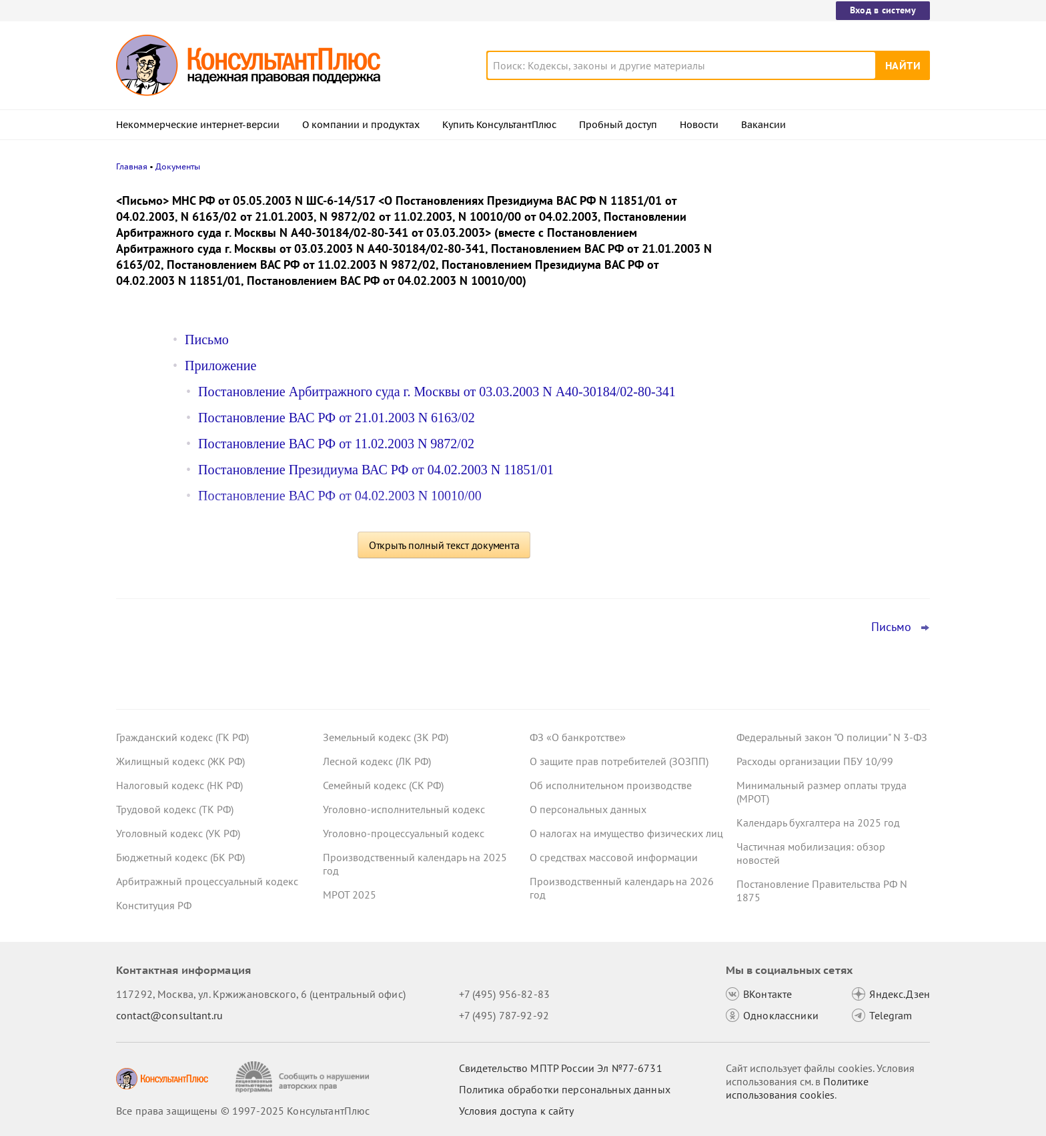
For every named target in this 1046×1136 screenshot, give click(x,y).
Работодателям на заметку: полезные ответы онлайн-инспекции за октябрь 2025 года (827, 261)
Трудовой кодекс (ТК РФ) (174, 809)
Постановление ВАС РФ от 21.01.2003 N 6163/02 (336, 417)
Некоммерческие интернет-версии (198, 125)
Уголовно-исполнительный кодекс (404, 809)
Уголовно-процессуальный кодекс (403, 833)
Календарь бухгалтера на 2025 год (818, 822)
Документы (177, 166)
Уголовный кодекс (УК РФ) (178, 833)
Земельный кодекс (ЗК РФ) (385, 737)
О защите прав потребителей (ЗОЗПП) (619, 761)
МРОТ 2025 (349, 894)
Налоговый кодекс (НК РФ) (179, 785)
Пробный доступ (618, 125)
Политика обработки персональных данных (564, 1089)
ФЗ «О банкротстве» (578, 737)
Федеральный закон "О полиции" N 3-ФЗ (831, 737)
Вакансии (763, 125)
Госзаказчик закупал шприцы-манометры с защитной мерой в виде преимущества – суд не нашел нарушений (827, 340)
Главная (131, 166)
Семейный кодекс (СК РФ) (383, 785)
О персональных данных (588, 809)
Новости (699, 125)
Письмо (207, 339)
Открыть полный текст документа (444, 545)
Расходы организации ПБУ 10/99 (814, 761)
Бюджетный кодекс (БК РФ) (180, 857)
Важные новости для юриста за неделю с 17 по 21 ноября (814, 414)
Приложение (220, 365)
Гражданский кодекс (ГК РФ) (182, 737)
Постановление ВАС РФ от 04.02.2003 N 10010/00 (340, 495)
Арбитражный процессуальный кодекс (207, 881)
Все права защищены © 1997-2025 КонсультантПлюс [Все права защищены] (243, 1110)
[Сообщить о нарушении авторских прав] (303, 1077)
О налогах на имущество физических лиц (626, 833)
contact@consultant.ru (169, 1015)
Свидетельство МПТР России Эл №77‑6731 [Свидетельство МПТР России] (560, 1068)
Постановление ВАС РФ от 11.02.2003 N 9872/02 (336, 443)
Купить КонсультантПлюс (499, 125)
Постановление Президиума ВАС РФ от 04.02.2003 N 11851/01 (376, 469)
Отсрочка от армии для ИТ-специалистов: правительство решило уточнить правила (828, 479)
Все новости (771, 522)
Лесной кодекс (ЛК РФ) (377, 761)
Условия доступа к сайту (516, 1110)
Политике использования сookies (797, 1088)
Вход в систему (883, 10)
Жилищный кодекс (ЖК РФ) (180, 761)
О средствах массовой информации (614, 857)
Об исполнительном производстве (611, 785)
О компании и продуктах (361, 125)
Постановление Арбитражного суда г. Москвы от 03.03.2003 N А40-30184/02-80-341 (437, 391)
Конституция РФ (153, 905)
